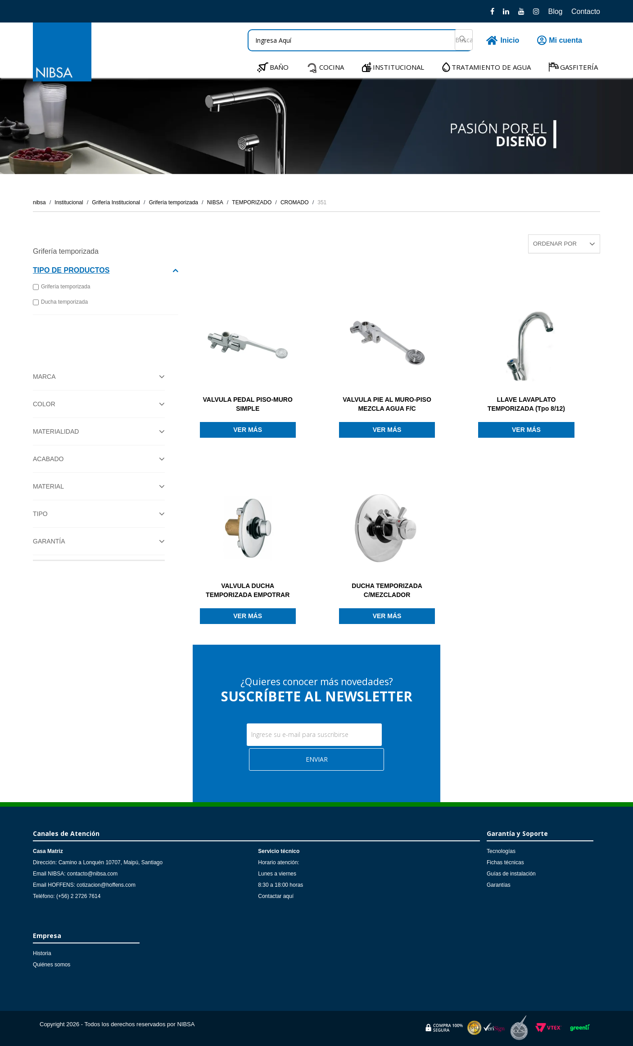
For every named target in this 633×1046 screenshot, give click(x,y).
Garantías (499, 885)
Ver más (247, 429)
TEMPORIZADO (251, 202)
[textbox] (360, 40)
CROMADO (294, 202)
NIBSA (215, 202)
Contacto (585, 11)
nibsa (39, 202)
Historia (42, 953)
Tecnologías (501, 851)
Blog (555, 11)
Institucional (68, 202)
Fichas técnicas (505, 862)
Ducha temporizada (60, 302)
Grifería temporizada (173, 202)
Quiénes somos (51, 964)
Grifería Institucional (116, 202)
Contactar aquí (276, 896)
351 (321, 202)
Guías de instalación (511, 874)
